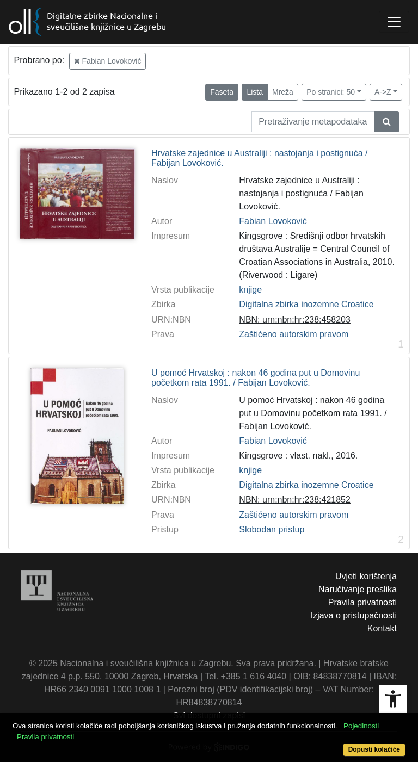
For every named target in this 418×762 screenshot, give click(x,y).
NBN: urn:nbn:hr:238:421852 (295, 499)
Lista (255, 92)
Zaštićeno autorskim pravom (293, 334)
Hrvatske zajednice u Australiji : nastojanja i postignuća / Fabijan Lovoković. (259, 158)
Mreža (282, 92)
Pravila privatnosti (362, 602)
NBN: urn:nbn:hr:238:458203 (295, 319)
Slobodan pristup (271, 529)
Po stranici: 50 (330, 92)
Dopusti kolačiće (374, 749)
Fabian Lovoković (108, 61)
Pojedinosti (361, 726)
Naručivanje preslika (357, 589)
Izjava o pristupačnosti (354, 615)
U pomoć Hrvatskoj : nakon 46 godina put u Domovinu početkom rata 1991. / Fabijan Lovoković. (255, 377)
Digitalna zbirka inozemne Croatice (306, 304)
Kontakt (382, 628)
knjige (250, 289)
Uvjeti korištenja (366, 576)
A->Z (382, 92)
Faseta (221, 92)
